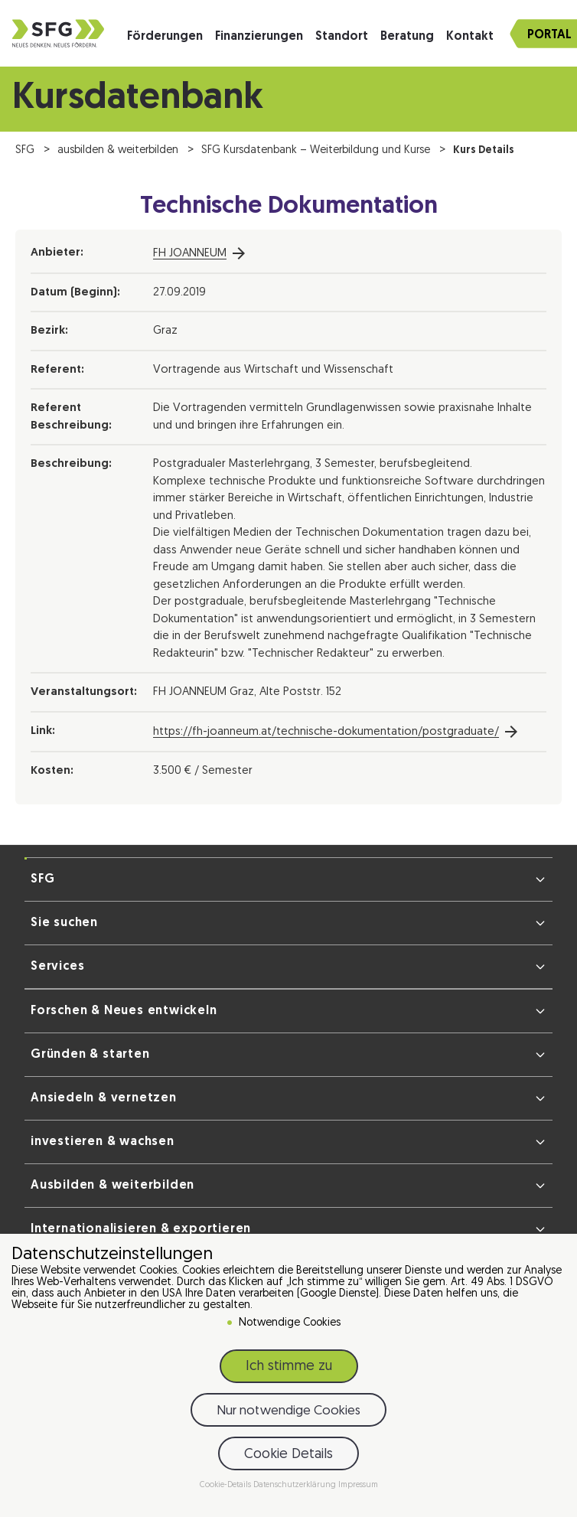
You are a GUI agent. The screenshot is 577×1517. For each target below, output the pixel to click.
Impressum (358, 1486)
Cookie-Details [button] (226, 1486)
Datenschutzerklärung (295, 1486)
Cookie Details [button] (288, 1455)
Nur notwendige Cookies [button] (288, 1411)
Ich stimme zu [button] (289, 1367)
